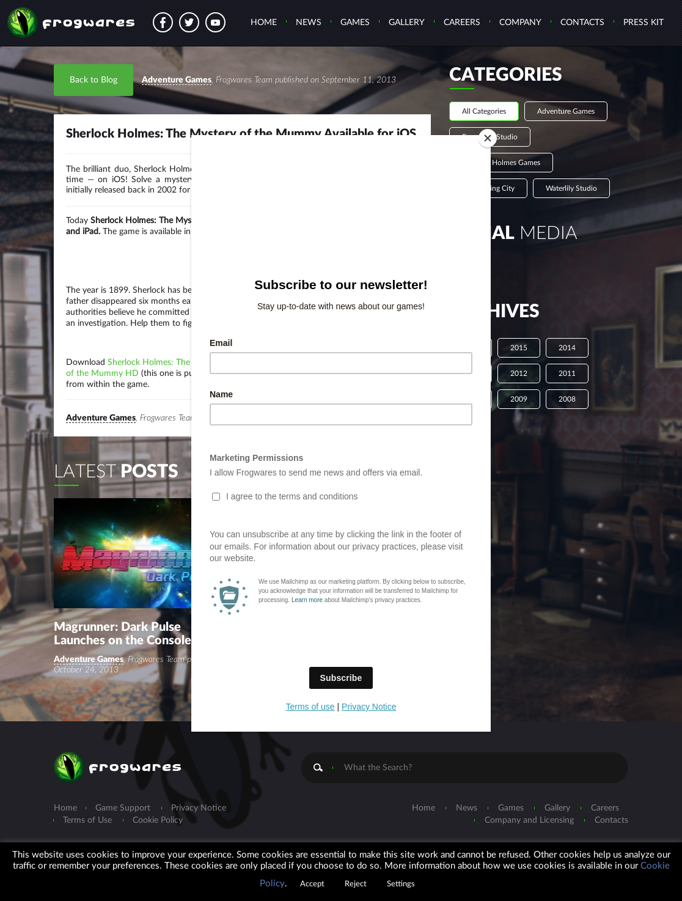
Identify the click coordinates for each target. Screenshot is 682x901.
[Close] (488, 138)
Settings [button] (401, 884)
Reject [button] (356, 884)
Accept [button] (312, 884)
